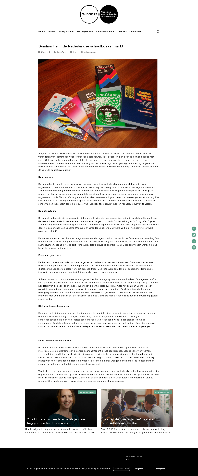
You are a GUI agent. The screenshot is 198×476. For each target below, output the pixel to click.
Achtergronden (85, 31)
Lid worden (135, 31)
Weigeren (139, 468)
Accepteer (160, 468)
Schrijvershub (66, 31)
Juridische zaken (105, 31)
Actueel (52, 31)
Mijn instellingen (122, 468)
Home (41, 31)
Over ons (122, 31)
